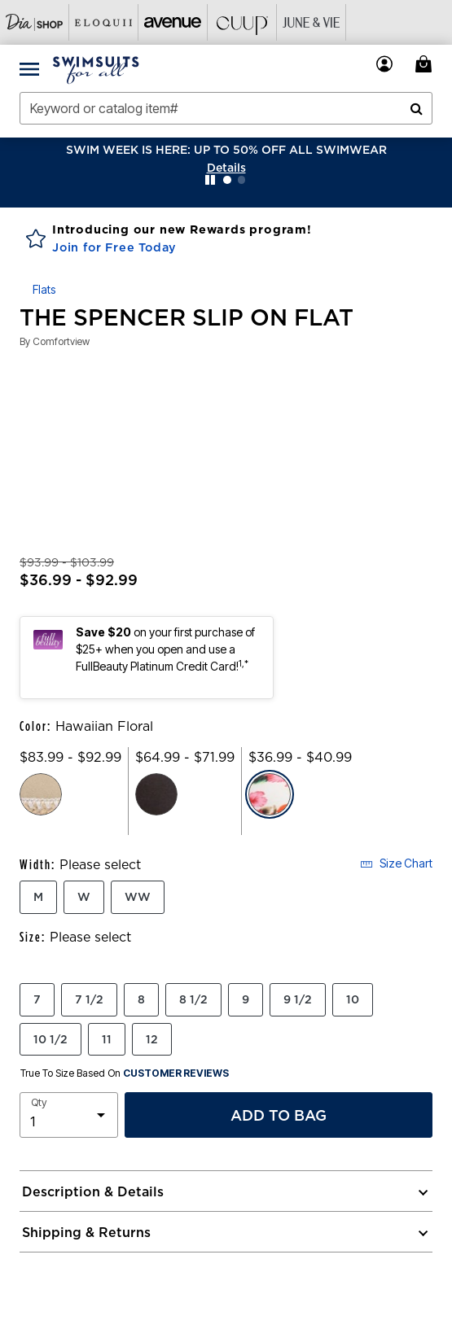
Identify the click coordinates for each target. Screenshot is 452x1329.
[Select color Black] (156, 794)
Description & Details (93, 1191)
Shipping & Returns (86, 1232)
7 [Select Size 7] (37, 999)
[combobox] (226, 108)
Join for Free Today (114, 247)
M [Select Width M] (38, 897)
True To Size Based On (124, 1073)
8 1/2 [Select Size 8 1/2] (193, 999)
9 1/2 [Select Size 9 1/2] (297, 999)
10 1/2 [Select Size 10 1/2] (50, 1039)
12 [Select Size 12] (152, 1039)
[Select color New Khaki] (41, 794)
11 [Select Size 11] (107, 1039)
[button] (226, 168)
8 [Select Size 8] (141, 999)
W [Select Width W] (83, 897)
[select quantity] (69, 1115)
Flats (44, 289)
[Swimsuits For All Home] (96, 68)
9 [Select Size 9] (245, 999)
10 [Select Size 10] (352, 999)
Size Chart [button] (396, 863)
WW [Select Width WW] (138, 897)
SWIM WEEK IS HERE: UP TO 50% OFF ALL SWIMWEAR (226, 150)
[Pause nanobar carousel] (210, 179)
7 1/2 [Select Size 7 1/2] (89, 999)
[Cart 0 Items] (426, 64)
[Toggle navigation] (29, 68)
